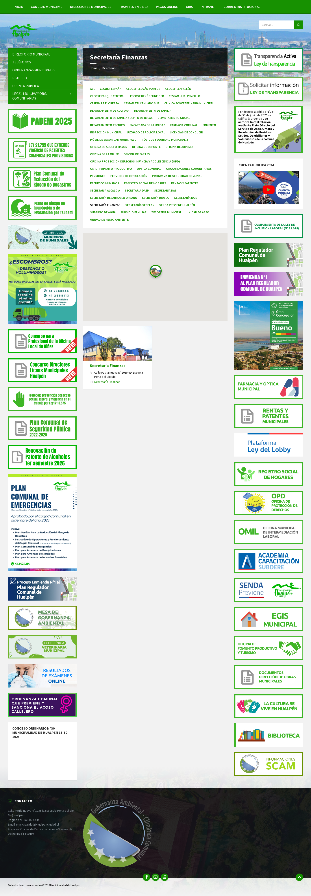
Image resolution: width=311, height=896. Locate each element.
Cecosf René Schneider (147, 96)
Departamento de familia (152, 110)
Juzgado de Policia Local (146, 132)
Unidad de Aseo (198, 212)
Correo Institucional (242, 7)
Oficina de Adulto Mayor (108, 147)
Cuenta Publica (25, 86)
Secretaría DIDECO (155, 198)
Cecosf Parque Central (107, 96)
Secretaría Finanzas (107, 365)
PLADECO (19, 78)
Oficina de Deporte (146, 147)
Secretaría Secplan (139, 205)
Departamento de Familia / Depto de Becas (121, 118)
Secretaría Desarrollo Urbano (113, 198)
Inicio (18, 7)
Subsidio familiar (133, 212)
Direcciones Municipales (90, 7)
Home (94, 68)
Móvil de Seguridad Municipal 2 (164, 140)
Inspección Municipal (106, 132)
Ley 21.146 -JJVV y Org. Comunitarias (29, 95)
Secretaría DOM (186, 198)
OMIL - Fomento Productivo (111, 169)
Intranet (208, 7)
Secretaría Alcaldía (105, 190)
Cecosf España (110, 89)
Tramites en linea (133, 7)
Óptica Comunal (149, 169)
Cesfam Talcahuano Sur (141, 103)
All (92, 89)
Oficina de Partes (137, 154)
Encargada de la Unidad (147, 125)
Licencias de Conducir (186, 132)
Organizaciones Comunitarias (189, 169)
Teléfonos (21, 62)
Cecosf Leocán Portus (143, 89)
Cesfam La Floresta (104, 103)
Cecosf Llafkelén (178, 89)
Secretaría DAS (165, 190)
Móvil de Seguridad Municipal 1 (113, 140)
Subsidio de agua (103, 212)
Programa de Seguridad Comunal (177, 176)
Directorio (109, 68)
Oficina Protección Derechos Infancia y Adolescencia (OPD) (135, 161)
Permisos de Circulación (128, 176)
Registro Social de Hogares (145, 183)
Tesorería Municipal (166, 212)
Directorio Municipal (31, 54)
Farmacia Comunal (184, 125)
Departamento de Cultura (109, 110)
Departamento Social (173, 118)
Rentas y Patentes (184, 183)
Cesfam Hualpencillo (184, 96)
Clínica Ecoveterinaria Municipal (189, 103)
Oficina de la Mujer (104, 154)
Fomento (209, 125)
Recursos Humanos (104, 183)
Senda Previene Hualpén (177, 205)
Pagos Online (167, 7)
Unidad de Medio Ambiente (109, 219)
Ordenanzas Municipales (33, 70)
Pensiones (98, 176)
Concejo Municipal (46, 7)
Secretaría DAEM (137, 190)
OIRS (189, 7)
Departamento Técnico (107, 125)
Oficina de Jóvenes (179, 147)
